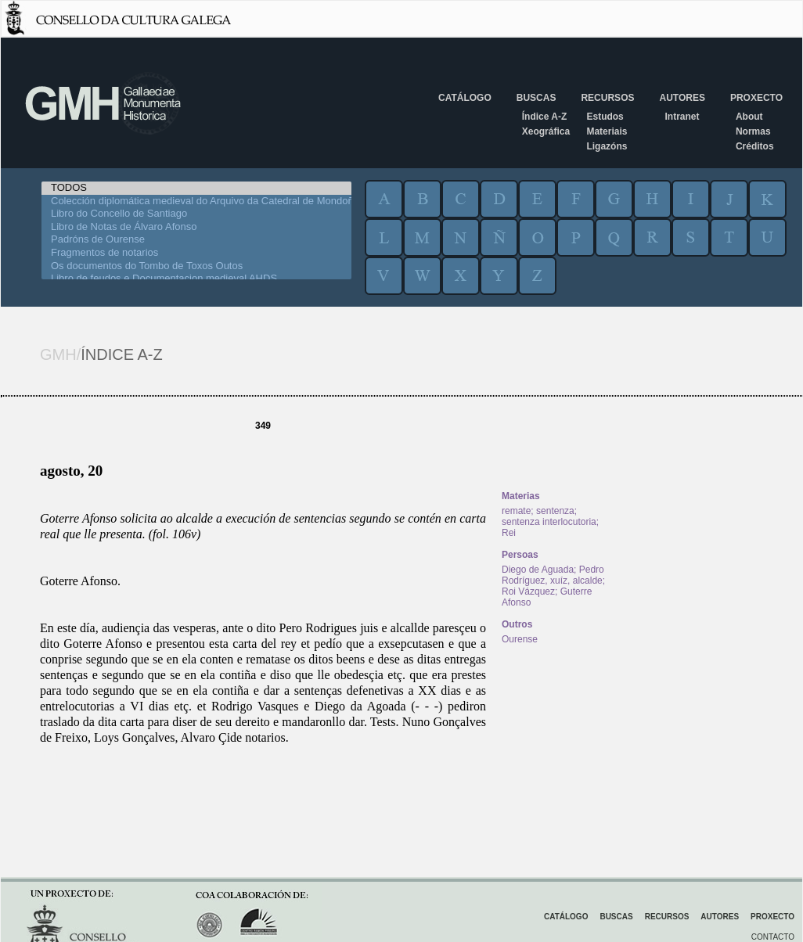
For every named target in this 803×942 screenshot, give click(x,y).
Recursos (607, 97)
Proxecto (756, 97)
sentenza (555, 510)
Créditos (755, 146)
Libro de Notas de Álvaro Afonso (196, 227)
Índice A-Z (544, 116)
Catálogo (465, 97)
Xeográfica (546, 131)
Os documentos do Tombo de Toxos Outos (196, 266)
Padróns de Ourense (196, 239)
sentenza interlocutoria (549, 521)
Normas (753, 131)
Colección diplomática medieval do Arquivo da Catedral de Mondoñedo (196, 201)
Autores (681, 97)
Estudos (604, 116)
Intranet (681, 116)
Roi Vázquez (528, 591)
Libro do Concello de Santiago (196, 214)
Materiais (606, 131)
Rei (509, 532)
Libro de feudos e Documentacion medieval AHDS (196, 279)
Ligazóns (606, 146)
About (749, 116)
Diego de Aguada (538, 569)
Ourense (520, 639)
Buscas (536, 97)
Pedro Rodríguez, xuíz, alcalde (553, 575)
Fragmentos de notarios (196, 253)
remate (516, 510)
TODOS (196, 188)
